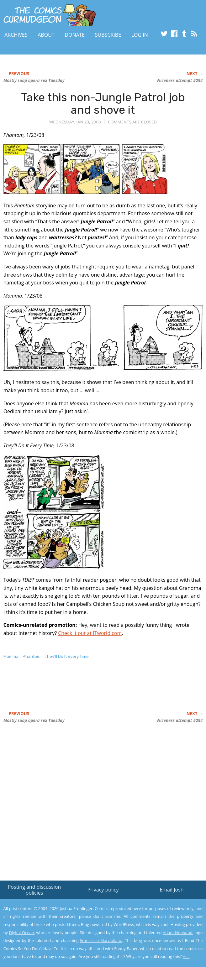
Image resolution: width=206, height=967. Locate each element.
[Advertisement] (76, 691)
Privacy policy (103, 889)
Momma (10, 656)
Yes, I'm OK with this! (153, 944)
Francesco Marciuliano (101, 940)
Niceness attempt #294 (180, 80)
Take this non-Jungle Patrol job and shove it (103, 104)
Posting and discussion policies (34, 889)
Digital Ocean (21, 932)
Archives (16, 34)
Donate (75, 34)
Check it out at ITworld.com (90, 633)
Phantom (31, 656)
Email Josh (171, 889)
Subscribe (108, 34)
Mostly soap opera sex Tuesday (34, 80)
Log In (139, 34)
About (46, 34)
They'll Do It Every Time (67, 656)
